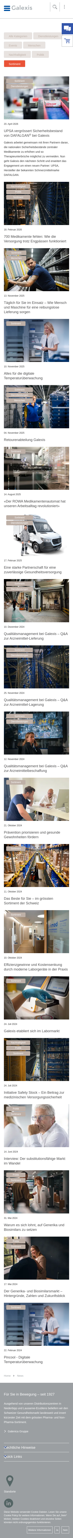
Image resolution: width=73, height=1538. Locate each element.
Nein (65, 1530)
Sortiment (14, 64)
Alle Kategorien (18, 36)
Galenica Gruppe (18, 1431)
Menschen (34, 45)
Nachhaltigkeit (17, 54)
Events (13, 45)
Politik (40, 54)
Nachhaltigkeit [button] (18, 186)
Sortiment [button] (20, 81)
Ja (57, 1530)
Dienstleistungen (48, 36)
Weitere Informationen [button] (39, 1530)
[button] (64, 7)
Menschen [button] (16, 258)
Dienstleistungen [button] (19, 86)
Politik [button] (18, 192)
